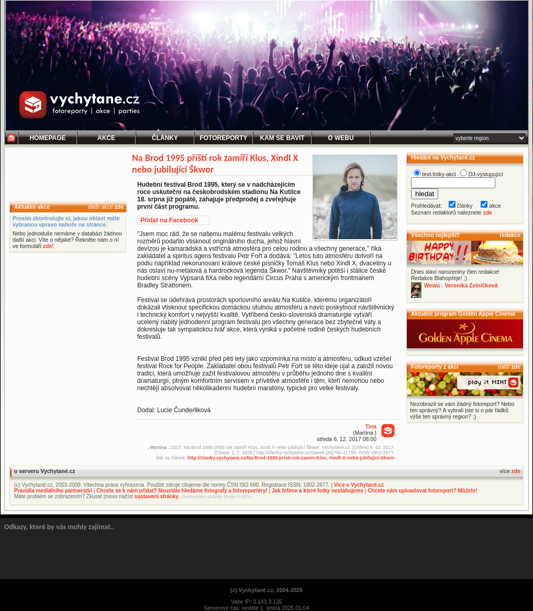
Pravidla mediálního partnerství (53, 491)
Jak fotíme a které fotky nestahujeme (317, 491)
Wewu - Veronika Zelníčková (461, 285)
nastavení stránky (157, 496)
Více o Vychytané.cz (359, 485)
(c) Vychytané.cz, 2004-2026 (266, 590)
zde (119, 206)
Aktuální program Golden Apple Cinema (463, 313)
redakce (509, 235)
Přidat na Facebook (169, 220)
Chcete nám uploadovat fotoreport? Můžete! (422, 491)
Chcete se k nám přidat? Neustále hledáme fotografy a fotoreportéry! (182, 491)
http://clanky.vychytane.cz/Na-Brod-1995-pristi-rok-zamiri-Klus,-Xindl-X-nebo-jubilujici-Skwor (291, 457)
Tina (370, 426)
